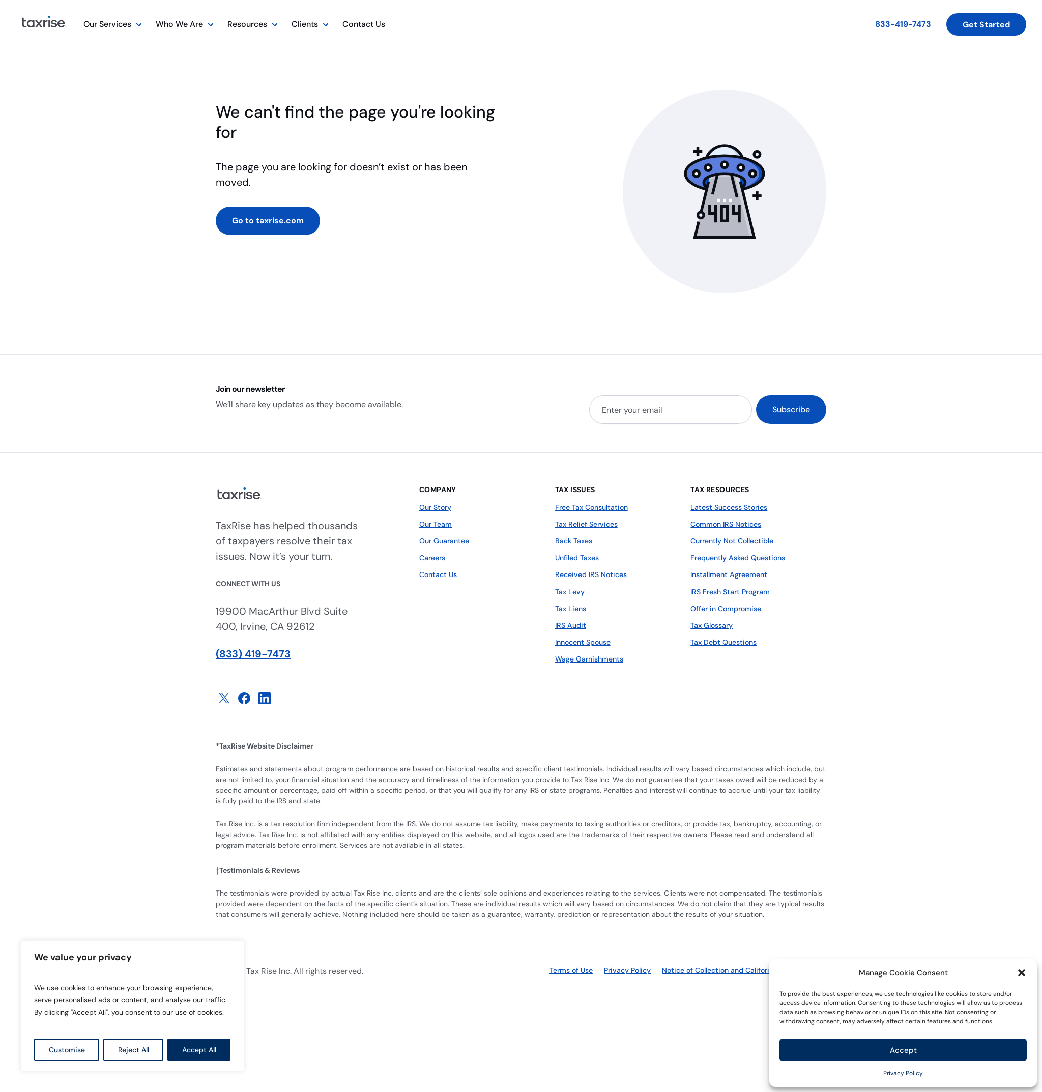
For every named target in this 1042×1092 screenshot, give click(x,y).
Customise (67, 1049)
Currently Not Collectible (731, 540)
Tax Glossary (711, 624)
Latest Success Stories (728, 507)
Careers (432, 557)
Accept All (199, 1049)
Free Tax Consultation (591, 507)
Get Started (986, 24)
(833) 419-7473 (253, 653)
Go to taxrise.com (268, 220)
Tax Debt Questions (723, 641)
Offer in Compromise (725, 608)
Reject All (133, 1049)
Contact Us (363, 24)
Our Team (435, 524)
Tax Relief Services (586, 524)
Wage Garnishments (589, 658)
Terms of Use (571, 970)
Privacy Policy (903, 1073)
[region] (132, 1006)
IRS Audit (570, 624)
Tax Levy (570, 591)
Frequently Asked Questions (737, 557)
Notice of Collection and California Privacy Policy (744, 970)
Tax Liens (570, 608)
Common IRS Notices (725, 524)
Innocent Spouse (583, 641)
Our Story (435, 507)
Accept (903, 1050)
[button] (1022, 973)
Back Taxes (573, 540)
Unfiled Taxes (577, 557)
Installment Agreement (728, 574)
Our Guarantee (444, 540)
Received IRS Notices (590, 574)
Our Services (107, 24)
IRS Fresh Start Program (729, 591)
